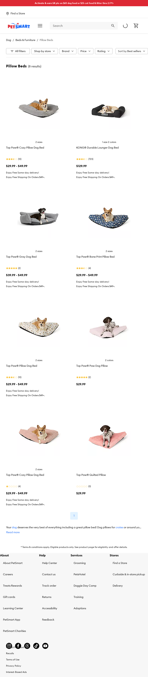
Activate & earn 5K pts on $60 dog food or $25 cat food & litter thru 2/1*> (74, 3)
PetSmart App (11, 619)
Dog (8, 40)
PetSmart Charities (14, 631)
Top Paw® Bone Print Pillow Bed (95, 256)
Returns (46, 597)
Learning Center (13, 608)
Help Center (49, 563)
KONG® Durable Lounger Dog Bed (97, 147)
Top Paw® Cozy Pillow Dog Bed (25, 147)
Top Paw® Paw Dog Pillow (92, 365)
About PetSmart (12, 563)
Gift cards (9, 597)
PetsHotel (79, 574)
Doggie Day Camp (85, 585)
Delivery (118, 585)
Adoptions (80, 608)
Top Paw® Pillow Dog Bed (21, 365)
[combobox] (84, 25)
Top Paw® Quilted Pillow (91, 475)
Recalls (10, 653)
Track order (49, 585)
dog (14, 527)
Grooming (80, 563)
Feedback (48, 619)
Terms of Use (12, 659)
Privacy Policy (13, 665)
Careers (8, 574)
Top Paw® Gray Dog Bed (21, 256)
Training (78, 597)
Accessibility (49, 608)
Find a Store (120, 563)
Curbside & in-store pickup (129, 574)
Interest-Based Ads (16, 672)
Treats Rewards (12, 585)
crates (119, 527)
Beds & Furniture (25, 40)
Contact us (48, 574)
